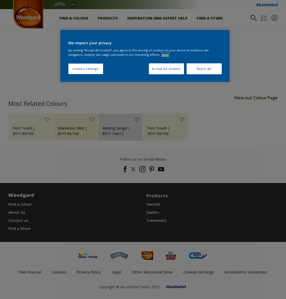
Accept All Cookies (166, 69)
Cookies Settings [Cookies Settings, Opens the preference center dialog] (85, 69)
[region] (145, 56)
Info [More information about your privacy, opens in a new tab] (165, 55)
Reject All (204, 69)
